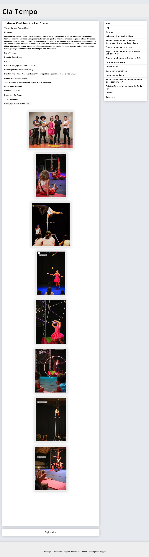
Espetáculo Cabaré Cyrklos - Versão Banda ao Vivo (123, 52)
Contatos (110, 97)
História (109, 93)
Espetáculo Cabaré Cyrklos (119, 47)
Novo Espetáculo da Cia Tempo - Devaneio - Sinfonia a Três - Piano (122, 41)
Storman (84, 552)
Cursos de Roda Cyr (115, 75)
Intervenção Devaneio (116, 62)
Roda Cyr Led (112, 66)
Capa (108, 27)
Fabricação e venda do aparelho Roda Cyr (124, 87)
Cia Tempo (20, 11)
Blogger (103, 552)
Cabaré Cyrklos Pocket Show (119, 36)
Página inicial (51, 532)
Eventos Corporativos (116, 71)
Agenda (109, 32)
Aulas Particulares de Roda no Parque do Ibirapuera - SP (124, 80)
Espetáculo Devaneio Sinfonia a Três (123, 58)
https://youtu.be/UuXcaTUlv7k (18, 103)
